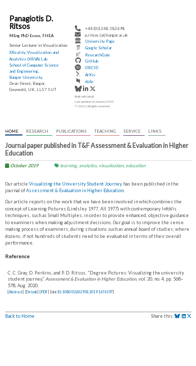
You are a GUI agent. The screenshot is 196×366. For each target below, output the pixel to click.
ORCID (91, 68)
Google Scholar (98, 48)
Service (132, 131)
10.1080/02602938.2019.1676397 (85, 292)
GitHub (91, 61)
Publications (71, 131)
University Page (100, 41)
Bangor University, (26, 77)
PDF (44, 292)
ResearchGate (97, 54)
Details (31, 292)
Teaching (105, 131)
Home (11, 131)
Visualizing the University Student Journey (75, 184)
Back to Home (20, 316)
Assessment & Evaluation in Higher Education (75, 190)
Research (37, 131)
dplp (89, 81)
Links (154, 131)
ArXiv (90, 74)
